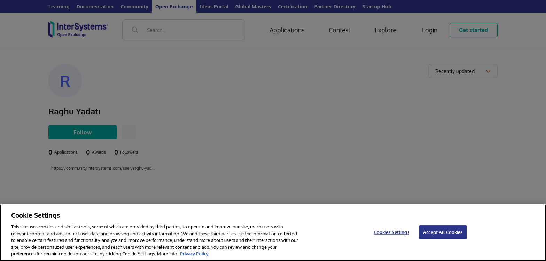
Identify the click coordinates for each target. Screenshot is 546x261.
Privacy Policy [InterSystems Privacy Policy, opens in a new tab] (194, 253)
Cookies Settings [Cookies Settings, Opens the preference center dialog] (392, 232)
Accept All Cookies (442, 232)
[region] (273, 232)
